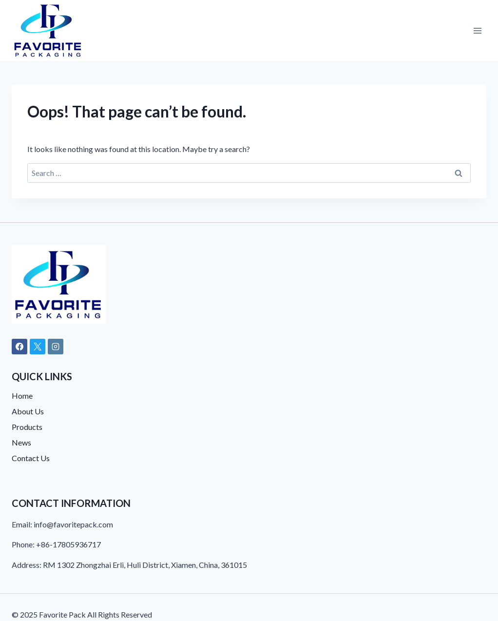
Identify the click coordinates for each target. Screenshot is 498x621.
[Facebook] (19, 346)
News (21, 442)
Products (27, 426)
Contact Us (31, 458)
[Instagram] (55, 346)
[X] (37, 346)
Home (22, 395)
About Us (28, 411)
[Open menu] (477, 30)
